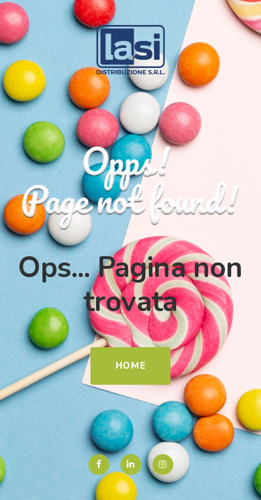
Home (131, 366)
